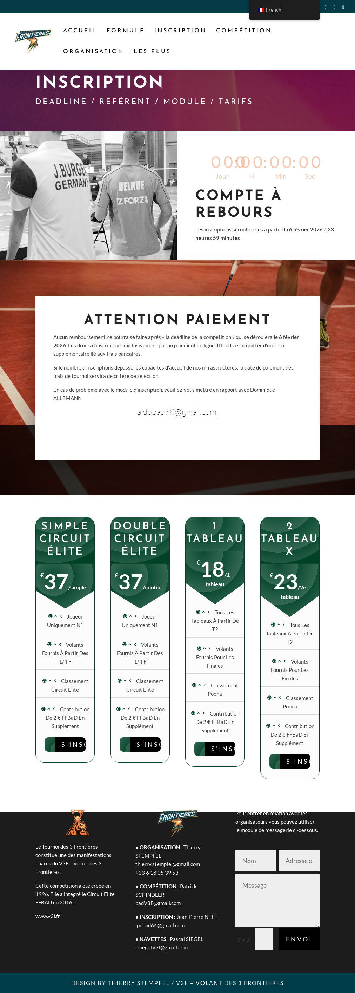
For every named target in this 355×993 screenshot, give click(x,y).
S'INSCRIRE (160, 744)
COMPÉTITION (244, 31)
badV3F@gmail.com (158, 903)
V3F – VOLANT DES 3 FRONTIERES (230, 982)
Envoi (299, 939)
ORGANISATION (93, 51)
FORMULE (126, 31)
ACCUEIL (80, 31)
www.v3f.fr (47, 916)
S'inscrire (85, 744)
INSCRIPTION (180, 31)
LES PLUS (152, 51)
